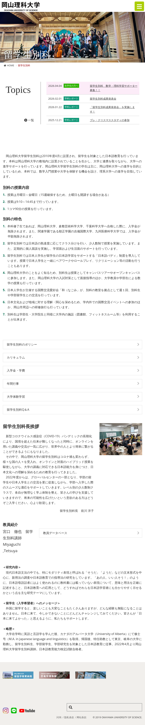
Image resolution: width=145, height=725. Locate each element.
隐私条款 (69, 717)
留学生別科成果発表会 (103, 98)
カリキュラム (16, 357)
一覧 (29, 120)
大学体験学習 (16, 397)
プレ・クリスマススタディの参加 (110, 120)
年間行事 (13, 384)
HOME (10, 65)
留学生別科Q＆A (18, 410)
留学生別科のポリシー (22, 344)
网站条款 (81, 717)
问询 (58, 717)
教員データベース (55, 533)
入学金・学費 (16, 370)
